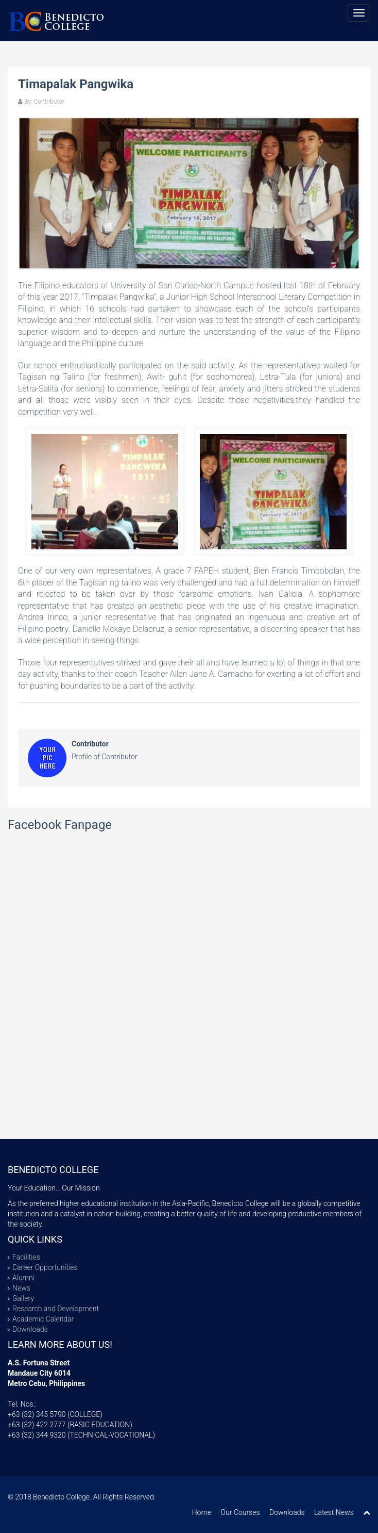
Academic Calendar (43, 1319)
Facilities (26, 1257)
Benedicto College (61, 1497)
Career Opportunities (45, 1267)
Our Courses (240, 1512)
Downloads (30, 1329)
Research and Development (55, 1308)
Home (201, 1512)
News (21, 1288)
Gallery (23, 1298)
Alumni (23, 1278)
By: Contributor (44, 101)
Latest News (333, 1512)
